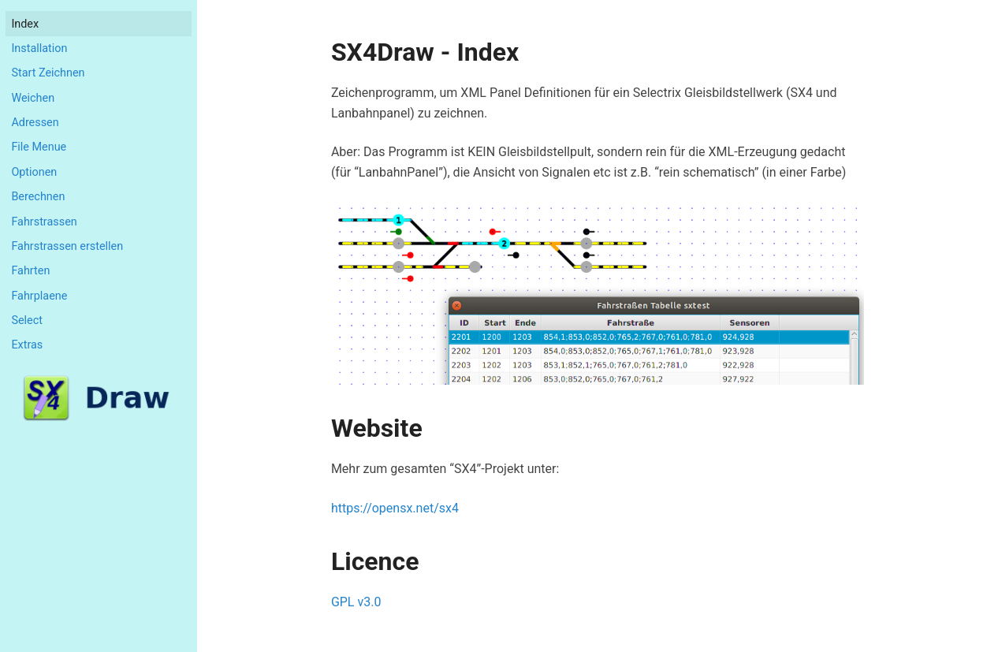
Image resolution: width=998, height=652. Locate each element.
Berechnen (38, 196)
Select (27, 320)
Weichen (32, 98)
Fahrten (30, 271)
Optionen (34, 172)
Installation (39, 48)
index (25, 24)
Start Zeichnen (47, 73)
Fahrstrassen (43, 222)
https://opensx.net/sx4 (395, 508)
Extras (27, 345)
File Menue (38, 147)
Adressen (34, 122)
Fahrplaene (39, 296)
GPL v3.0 (356, 601)
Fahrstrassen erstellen (67, 246)
